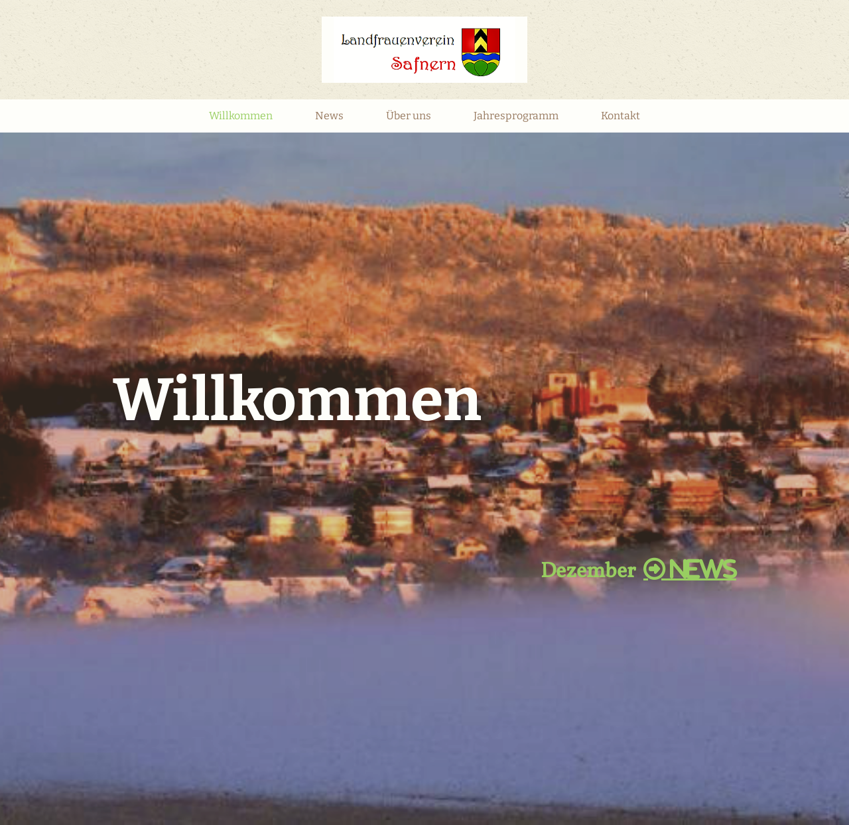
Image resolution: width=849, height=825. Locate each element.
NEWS (689, 569)
